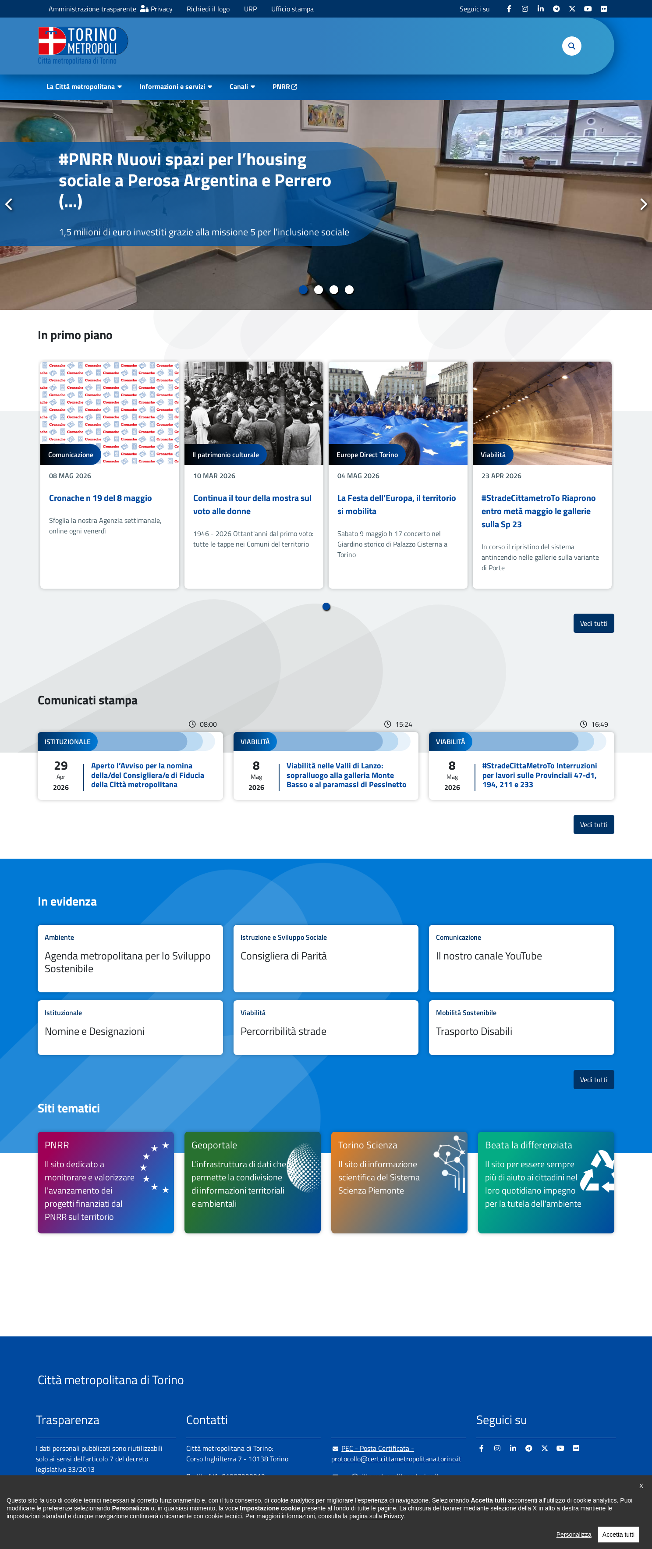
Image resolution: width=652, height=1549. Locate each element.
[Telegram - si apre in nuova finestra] (556, 9)
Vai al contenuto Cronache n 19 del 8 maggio (110, 475)
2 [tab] (318, 289)
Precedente (9, 204)
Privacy (162, 9)
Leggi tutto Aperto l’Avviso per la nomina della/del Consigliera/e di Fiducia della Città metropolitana (130, 766)
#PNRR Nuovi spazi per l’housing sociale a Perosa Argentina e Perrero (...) (195, 180)
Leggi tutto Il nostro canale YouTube (521, 958)
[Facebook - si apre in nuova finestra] (509, 9)
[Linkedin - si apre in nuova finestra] (540, 9)
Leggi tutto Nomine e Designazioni (130, 1027)
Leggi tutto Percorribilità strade (326, 1027)
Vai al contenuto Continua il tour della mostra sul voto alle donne (254, 475)
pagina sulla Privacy (376, 1525)
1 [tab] (303, 289)
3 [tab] (333, 289)
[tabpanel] (326, 205)
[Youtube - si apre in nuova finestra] (588, 9)
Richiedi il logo (208, 9)
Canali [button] (239, 86)
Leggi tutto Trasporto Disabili (521, 1027)
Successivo (643, 204)
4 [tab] (349, 289)
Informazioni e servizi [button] (172, 86)
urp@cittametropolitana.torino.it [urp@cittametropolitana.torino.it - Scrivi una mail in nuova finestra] (385, 1476)
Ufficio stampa (292, 9)
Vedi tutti (597, 623)
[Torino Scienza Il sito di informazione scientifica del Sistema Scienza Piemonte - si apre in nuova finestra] (399, 1182)
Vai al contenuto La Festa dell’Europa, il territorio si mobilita (398, 475)
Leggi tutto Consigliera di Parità (326, 958)
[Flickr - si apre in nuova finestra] (604, 9)
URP (250, 9)
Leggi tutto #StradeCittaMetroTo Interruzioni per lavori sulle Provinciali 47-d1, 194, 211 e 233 (521, 766)
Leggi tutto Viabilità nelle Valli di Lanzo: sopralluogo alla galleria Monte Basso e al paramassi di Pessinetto (326, 766)
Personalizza (574, 1544)
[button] (571, 46)
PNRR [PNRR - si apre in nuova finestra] (281, 86)
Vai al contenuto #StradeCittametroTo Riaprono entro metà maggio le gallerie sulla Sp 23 (542, 475)
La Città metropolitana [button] (80, 86)
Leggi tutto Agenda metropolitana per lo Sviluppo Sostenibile (130, 958)
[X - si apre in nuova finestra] (572, 9)
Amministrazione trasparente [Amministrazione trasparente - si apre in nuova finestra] (92, 9)
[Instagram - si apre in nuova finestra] (525, 9)
